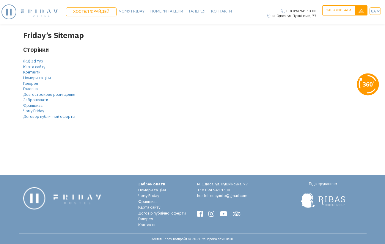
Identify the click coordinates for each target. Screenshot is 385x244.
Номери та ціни (166, 10)
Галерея (195, 10)
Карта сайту (34, 66)
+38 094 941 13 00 (301, 11)
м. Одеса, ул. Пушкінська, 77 (294, 16)
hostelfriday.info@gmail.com (222, 195)
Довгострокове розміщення (49, 94)
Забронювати (346, 10)
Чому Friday (132, 10)
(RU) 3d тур (33, 61)
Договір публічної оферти (162, 213)
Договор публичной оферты (49, 116)
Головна (30, 88)
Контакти (220, 10)
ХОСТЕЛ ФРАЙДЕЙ (91, 11)
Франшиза (33, 105)
